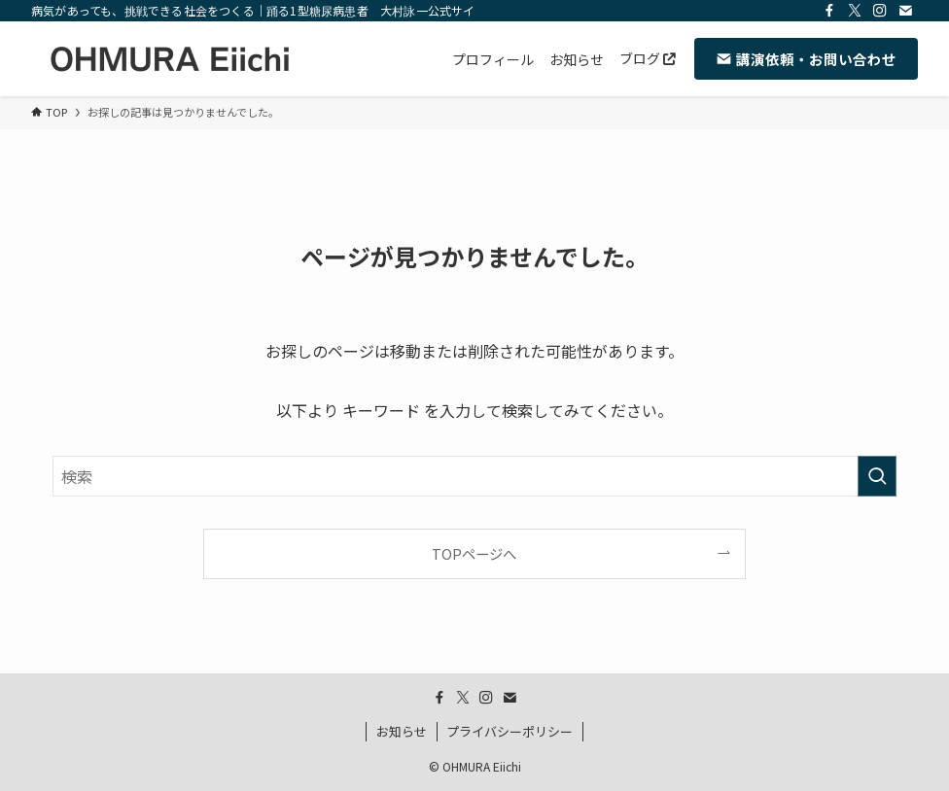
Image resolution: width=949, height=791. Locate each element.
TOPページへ (474, 553)
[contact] (905, 10)
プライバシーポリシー (509, 731)
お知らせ (401, 731)
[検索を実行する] (877, 476)
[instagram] (880, 10)
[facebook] (829, 10)
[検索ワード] (474, 476)
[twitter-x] (854, 10)
